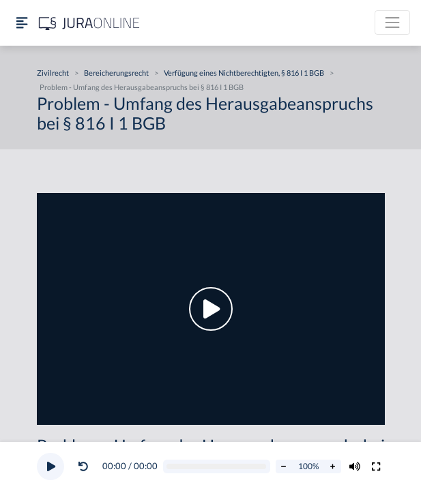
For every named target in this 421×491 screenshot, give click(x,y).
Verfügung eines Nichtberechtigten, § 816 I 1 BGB (244, 72)
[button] (86, 466)
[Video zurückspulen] (83, 466)
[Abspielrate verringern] (284, 466)
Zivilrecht (53, 72)
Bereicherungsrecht (116, 72)
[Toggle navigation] (392, 22)
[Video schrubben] (216, 467)
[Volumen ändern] (355, 466)
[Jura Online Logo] (89, 22)
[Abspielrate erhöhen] (333, 466)
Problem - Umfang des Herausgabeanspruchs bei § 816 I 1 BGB (142, 87)
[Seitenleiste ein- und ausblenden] (22, 22)
